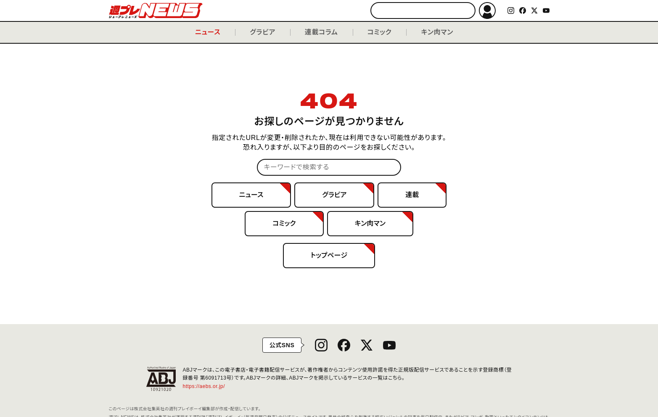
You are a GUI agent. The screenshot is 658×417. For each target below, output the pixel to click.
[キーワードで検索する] (423, 10)
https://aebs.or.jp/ (207, 386)
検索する (465, 10)
